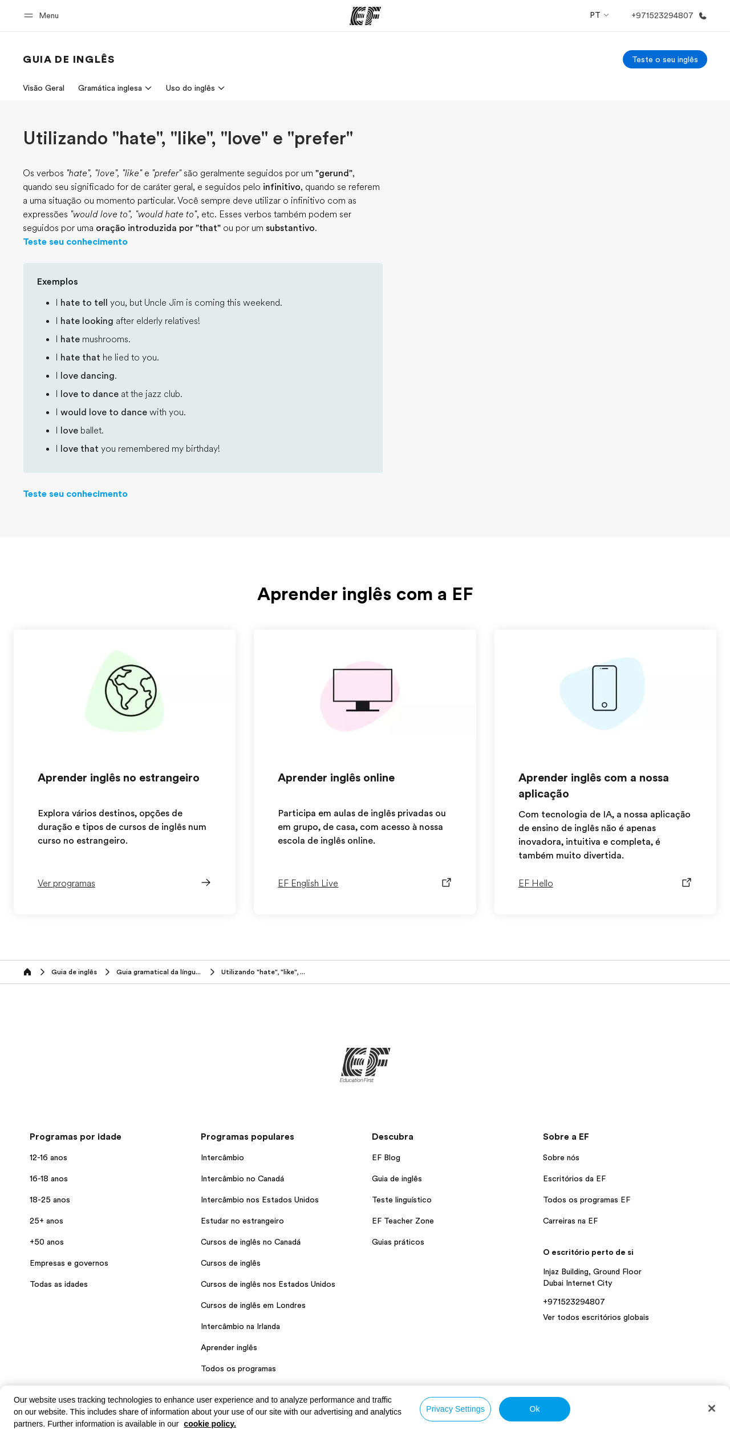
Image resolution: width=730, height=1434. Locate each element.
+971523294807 (574, 1301)
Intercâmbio (222, 1157)
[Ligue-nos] (667, 16)
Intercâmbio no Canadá (242, 1178)
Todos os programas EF (586, 1199)
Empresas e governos (69, 1262)
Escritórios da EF (574, 1178)
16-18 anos (49, 1178)
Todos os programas (238, 1368)
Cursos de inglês (231, 1262)
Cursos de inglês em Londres (253, 1305)
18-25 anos (50, 1199)
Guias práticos (398, 1241)
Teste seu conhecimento (75, 242)
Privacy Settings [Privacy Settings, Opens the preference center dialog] (455, 1408)
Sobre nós (561, 1157)
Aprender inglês (229, 1347)
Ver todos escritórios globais (596, 1317)
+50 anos (47, 1241)
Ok (534, 1408)
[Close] (711, 1408)
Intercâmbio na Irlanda (240, 1326)
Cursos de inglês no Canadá (251, 1241)
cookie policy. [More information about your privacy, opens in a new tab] (210, 1423)
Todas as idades (59, 1284)
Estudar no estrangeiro (242, 1220)
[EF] (365, 16)
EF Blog (386, 1157)
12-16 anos (48, 1157)
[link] (69, 59)
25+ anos (46, 1220)
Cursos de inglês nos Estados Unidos (268, 1284)
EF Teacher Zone (403, 1220)
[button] (43, 15)
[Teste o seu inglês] (665, 59)
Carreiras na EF (570, 1220)
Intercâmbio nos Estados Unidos (260, 1199)
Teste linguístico (402, 1199)
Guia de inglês (397, 1178)
